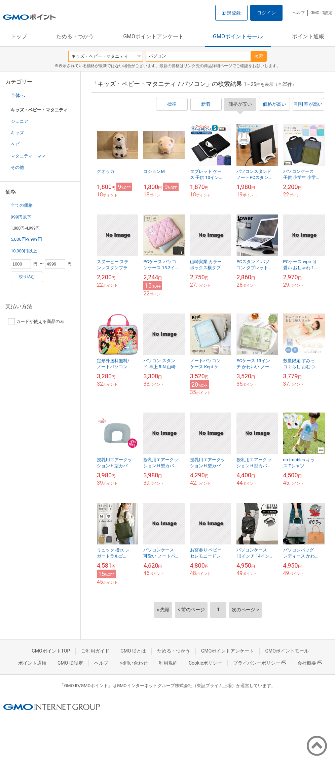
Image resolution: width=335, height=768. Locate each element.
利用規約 (168, 663)
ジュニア (19, 121)
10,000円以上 (24, 250)
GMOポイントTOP (51, 651)
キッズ (17, 132)
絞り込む (27, 276)
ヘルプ (299, 12)
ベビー (17, 144)
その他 (17, 167)
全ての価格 (22, 205)
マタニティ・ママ (28, 155)
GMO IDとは (133, 651)
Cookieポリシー (205, 663)
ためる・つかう (75, 36)
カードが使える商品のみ (36, 321)
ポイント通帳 (308, 36)
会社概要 (309, 663)
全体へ (18, 95)
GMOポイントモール (238, 36)
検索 (258, 56)
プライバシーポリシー (259, 663)
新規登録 (231, 12)
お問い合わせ (133, 663)
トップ (19, 36)
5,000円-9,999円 (26, 239)
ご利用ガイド (95, 651)
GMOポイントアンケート (153, 36)
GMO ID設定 (321, 12)
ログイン (266, 12)
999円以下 (21, 217)
